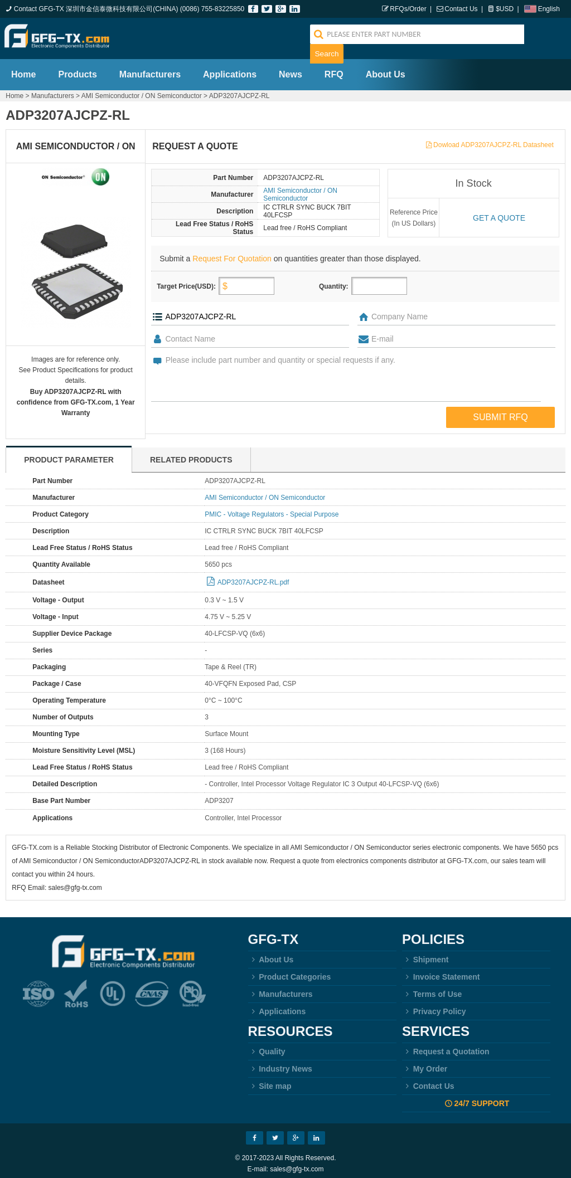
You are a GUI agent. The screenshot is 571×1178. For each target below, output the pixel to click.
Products (77, 69)
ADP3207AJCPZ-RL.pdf (253, 577)
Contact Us (460, 9)
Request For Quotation (232, 253)
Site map (270, 1080)
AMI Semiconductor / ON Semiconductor (141, 90)
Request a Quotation (446, 1045)
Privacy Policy (434, 1005)
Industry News (280, 1063)
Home (23, 69)
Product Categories (289, 971)
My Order (424, 1063)
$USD (505, 9)
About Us (385, 69)
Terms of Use (432, 988)
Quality (267, 1045)
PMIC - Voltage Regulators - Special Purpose (271, 509)
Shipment (425, 954)
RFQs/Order (408, 9)
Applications (230, 69)
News (290, 69)
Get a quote (499, 212)
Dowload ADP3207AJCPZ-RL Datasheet (493, 139)
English (549, 9)
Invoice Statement (441, 971)
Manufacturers (150, 69)
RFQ (334, 69)
